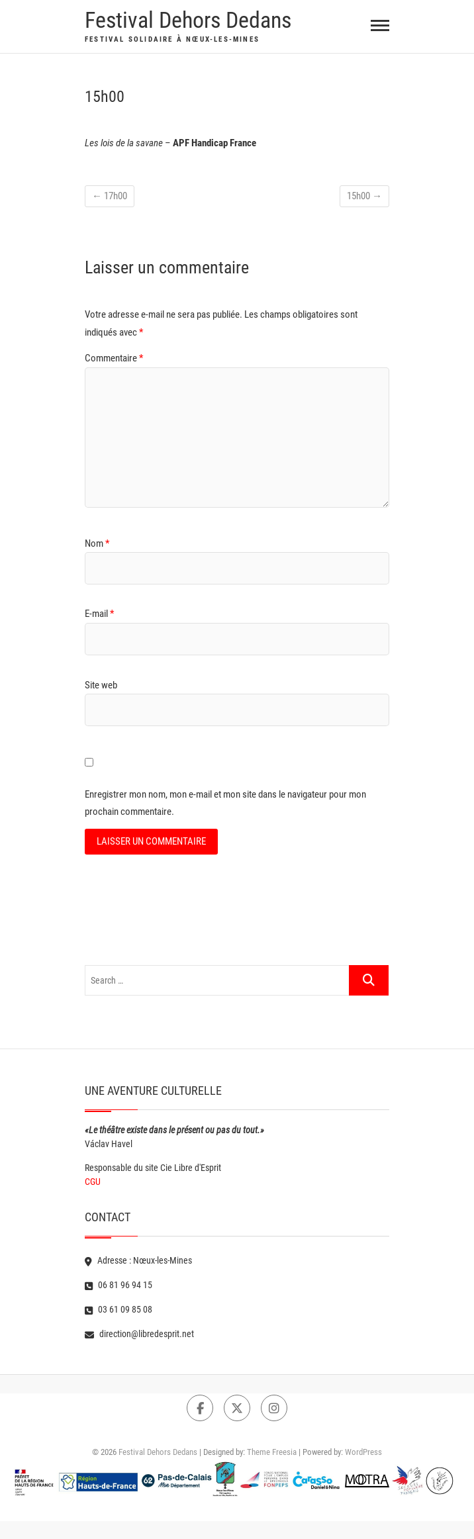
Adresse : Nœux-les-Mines (138, 1260)
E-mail (99, 614)
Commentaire (114, 358)
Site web (101, 685)
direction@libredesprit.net (139, 1334)
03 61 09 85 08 (118, 1309)
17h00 (109, 196)
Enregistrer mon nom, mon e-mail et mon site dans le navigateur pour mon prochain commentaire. (225, 802)
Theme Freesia (272, 1452)
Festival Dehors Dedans (188, 20)
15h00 (364, 196)
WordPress (363, 1452)
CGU (93, 1181)
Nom (97, 543)
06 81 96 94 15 (118, 1285)
